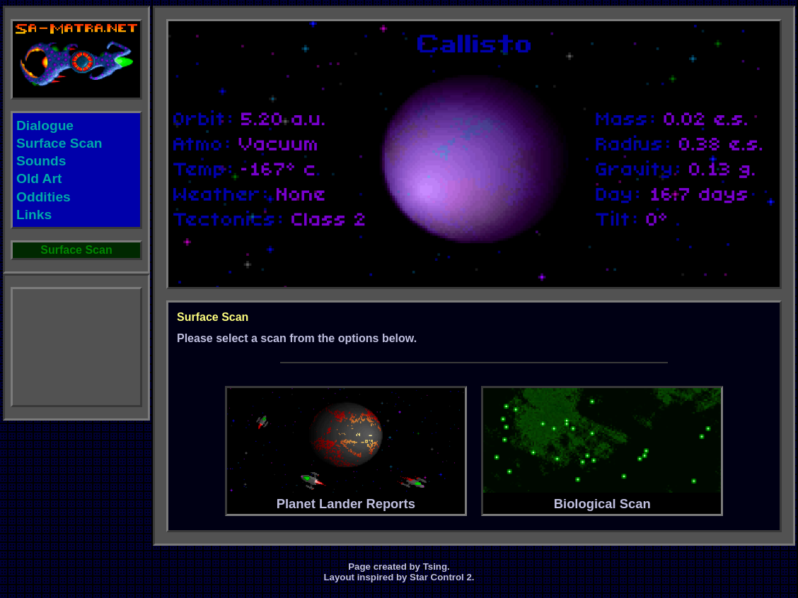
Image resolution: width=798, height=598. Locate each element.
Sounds (41, 160)
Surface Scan (59, 143)
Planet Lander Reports (346, 449)
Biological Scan (602, 449)
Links (34, 214)
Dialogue (45, 125)
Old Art (39, 178)
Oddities (43, 196)
